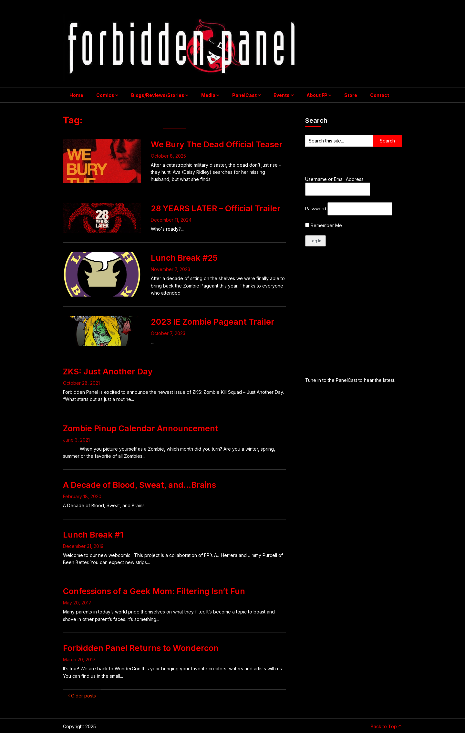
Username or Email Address (334, 179)
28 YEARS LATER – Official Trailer (216, 208)
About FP (316, 95)
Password (315, 208)
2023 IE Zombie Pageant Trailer (212, 322)
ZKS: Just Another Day (108, 371)
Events (282, 95)
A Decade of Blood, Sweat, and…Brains (139, 485)
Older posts (82, 695)
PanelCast (244, 95)
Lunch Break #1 (93, 534)
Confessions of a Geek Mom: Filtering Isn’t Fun (154, 591)
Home (76, 95)
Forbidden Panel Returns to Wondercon (141, 648)
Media (208, 95)
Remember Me (323, 225)
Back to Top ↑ (386, 726)
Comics (105, 95)
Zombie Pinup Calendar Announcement (140, 428)
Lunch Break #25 (184, 258)
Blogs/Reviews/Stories (157, 95)
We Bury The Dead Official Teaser (217, 144)
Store (350, 95)
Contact (379, 95)
